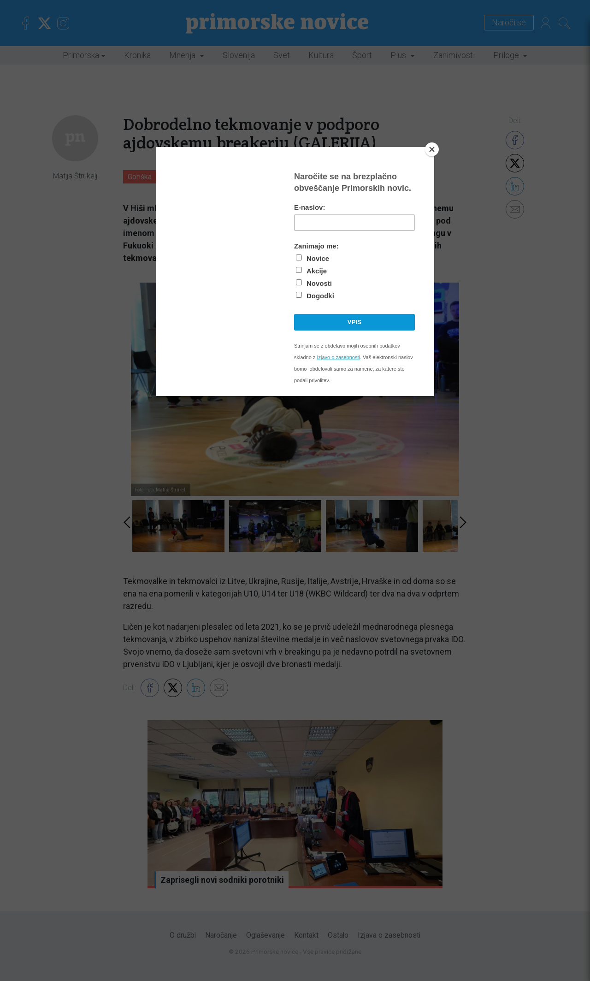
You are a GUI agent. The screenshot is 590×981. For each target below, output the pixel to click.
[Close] (432, 149)
